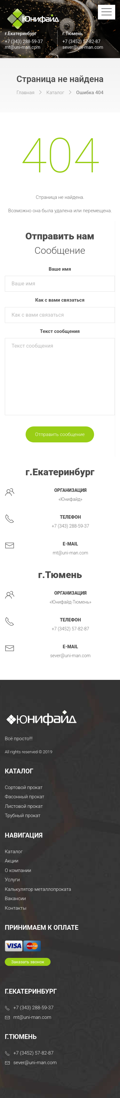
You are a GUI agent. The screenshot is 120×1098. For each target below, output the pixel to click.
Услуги (12, 880)
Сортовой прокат (24, 787)
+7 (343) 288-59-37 (24, 41)
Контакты (15, 908)
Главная (26, 92)
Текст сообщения (60, 331)
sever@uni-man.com (82, 47)
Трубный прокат (22, 815)
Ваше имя (60, 269)
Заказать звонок (27, 961)
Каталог (55, 92)
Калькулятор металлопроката (38, 889)
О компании (18, 870)
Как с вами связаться (59, 300)
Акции (12, 861)
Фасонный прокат (24, 797)
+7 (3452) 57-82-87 (81, 41)
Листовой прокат (24, 806)
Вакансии (15, 898)
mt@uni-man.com (22, 47)
